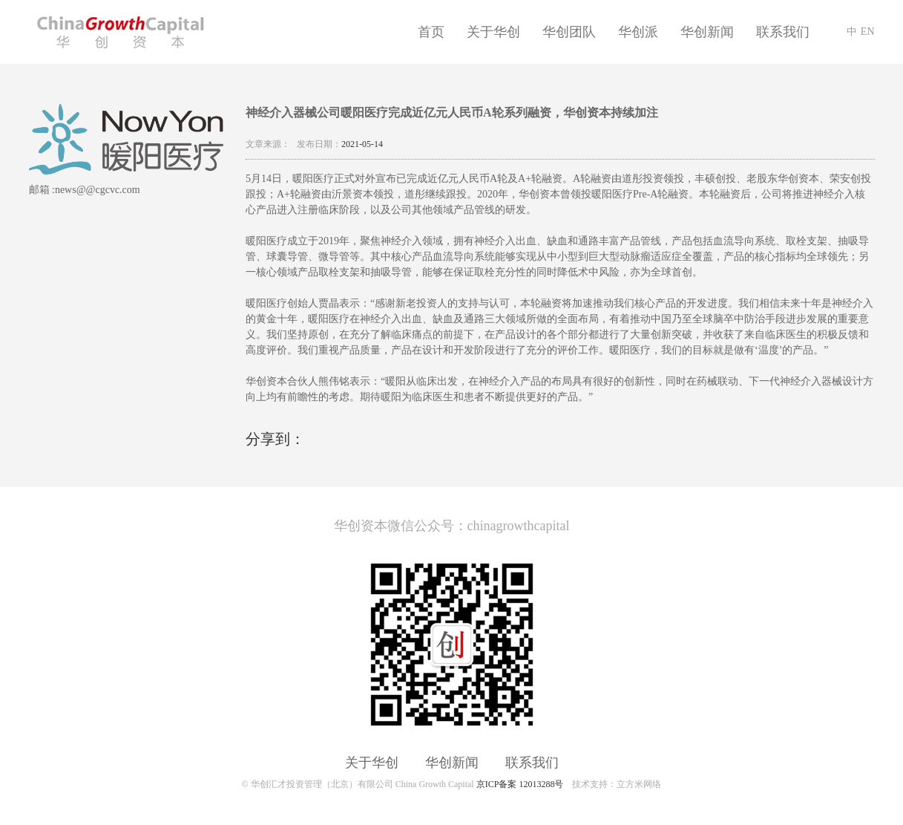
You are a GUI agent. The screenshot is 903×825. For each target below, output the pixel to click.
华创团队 (569, 32)
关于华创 (493, 32)
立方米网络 (639, 784)
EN (868, 31)
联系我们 (783, 32)
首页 (431, 32)
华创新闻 (707, 32)
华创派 (638, 32)
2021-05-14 (362, 144)
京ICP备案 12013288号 (520, 784)
